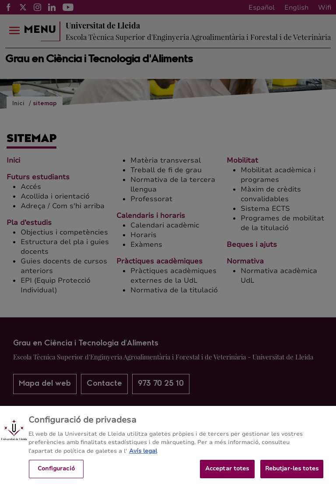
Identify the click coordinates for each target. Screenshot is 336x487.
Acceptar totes (227, 476)
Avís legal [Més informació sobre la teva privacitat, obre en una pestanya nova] (143, 458)
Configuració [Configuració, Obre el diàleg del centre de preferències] (56, 476)
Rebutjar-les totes (291, 476)
